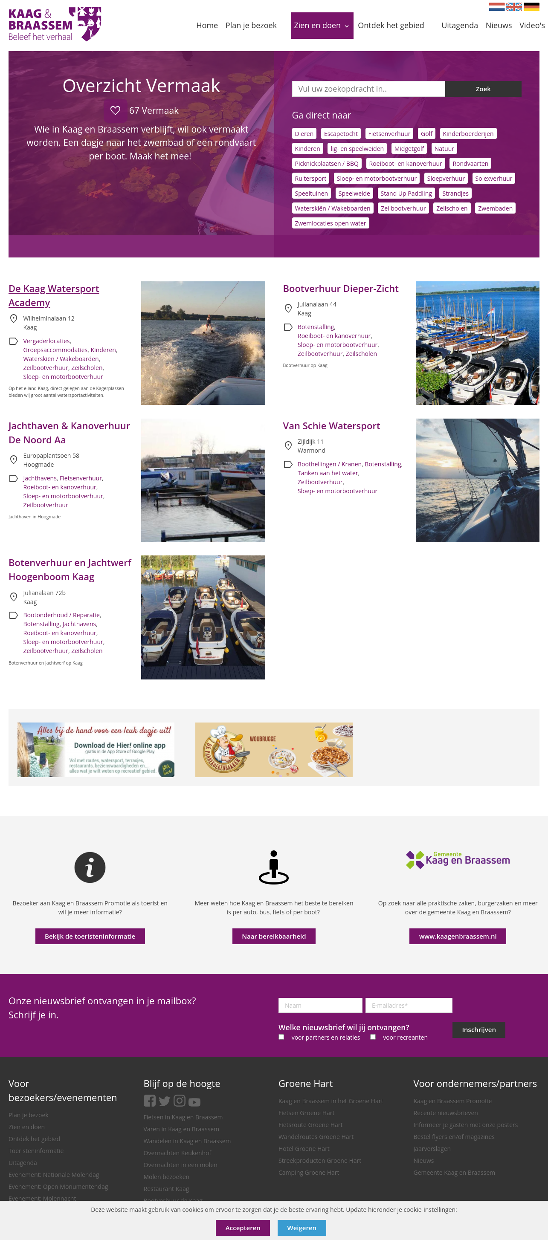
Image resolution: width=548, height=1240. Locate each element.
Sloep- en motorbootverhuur (377, 178)
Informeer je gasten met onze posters (466, 1125)
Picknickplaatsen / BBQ (327, 163)
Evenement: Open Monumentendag (58, 1186)
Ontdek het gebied (34, 1139)
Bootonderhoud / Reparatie (61, 615)
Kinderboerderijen (468, 134)
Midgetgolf (409, 149)
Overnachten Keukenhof (178, 1153)
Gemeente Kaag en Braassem (455, 1172)
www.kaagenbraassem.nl (458, 936)
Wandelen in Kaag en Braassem (187, 1141)
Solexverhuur (494, 178)
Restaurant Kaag (166, 1189)
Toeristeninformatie (36, 1151)
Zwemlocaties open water (330, 223)
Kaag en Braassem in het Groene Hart (330, 1101)
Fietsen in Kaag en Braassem (183, 1117)
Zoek (483, 88)
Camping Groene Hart (308, 1172)
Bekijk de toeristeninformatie (90, 936)
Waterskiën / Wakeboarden (333, 208)
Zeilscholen (451, 208)
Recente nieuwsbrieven (446, 1113)
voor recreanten (405, 1037)
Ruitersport (311, 178)
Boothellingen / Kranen (330, 464)
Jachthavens (40, 478)
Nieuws (424, 1160)
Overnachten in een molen (180, 1165)
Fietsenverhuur (389, 134)
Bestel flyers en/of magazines (454, 1137)
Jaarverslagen (432, 1149)
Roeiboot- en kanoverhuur (405, 163)
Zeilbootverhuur (403, 208)
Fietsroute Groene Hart (310, 1125)
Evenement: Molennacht (42, 1198)
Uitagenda (23, 1163)
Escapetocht (341, 134)
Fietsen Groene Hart (306, 1113)
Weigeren (302, 1227)
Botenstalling (316, 327)
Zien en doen (27, 1127)
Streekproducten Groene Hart (319, 1160)
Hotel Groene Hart (304, 1149)
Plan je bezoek (29, 1115)
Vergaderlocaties (46, 341)
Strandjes (455, 193)
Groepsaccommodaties (55, 350)
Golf (426, 134)
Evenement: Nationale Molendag (54, 1175)
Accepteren (243, 1227)
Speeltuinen (311, 193)
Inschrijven (479, 1029)
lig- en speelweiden (357, 149)
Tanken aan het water (328, 473)
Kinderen (307, 149)
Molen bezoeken (167, 1177)
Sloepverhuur (446, 178)
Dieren (304, 134)
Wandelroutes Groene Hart (316, 1137)
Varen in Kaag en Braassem (182, 1129)
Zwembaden (495, 208)
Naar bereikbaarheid (274, 936)
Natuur (444, 149)
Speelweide (354, 193)
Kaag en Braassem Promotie (453, 1101)
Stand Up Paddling (406, 193)
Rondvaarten (470, 163)
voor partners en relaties (326, 1037)
